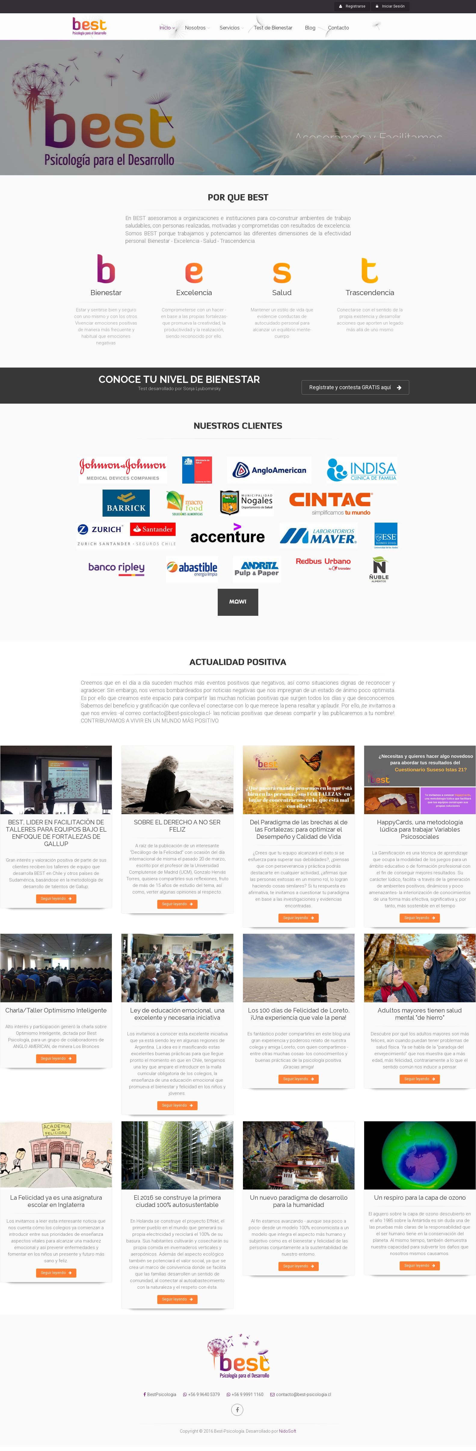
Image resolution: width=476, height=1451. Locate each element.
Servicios (230, 28)
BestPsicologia (161, 1394)
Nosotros (195, 28)
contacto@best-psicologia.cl (299, 1394)
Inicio (165, 28)
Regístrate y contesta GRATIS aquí (355, 387)
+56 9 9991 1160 (243, 1394)
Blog (310, 28)
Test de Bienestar (273, 28)
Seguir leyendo (56, 899)
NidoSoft (287, 1431)
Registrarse (352, 6)
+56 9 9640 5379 (200, 1394)
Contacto (338, 28)
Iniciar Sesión (390, 6)
